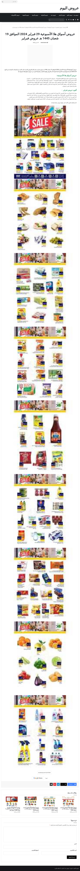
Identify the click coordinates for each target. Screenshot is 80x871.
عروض (59, 102)
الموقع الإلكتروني (35, 850)
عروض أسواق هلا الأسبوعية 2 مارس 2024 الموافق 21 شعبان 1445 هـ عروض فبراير (31, 809)
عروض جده (53, 15)
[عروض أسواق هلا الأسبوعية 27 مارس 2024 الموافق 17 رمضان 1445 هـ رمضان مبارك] (68, 801)
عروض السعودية (58, 27)
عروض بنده (76, 15)
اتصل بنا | (62, 868)
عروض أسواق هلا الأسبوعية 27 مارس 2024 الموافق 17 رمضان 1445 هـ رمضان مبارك (68, 809)
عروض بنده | (67, 868)
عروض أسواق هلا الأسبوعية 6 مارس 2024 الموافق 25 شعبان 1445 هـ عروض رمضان (50, 809)
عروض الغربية (35, 15)
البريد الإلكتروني (73, 850)
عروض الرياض (62, 15)
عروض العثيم (69, 15)
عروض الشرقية (44, 15)
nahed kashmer (44, 42)
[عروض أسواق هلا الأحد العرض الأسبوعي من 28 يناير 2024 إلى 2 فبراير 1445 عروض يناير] (11, 801)
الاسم (75, 843)
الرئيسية (65, 27)
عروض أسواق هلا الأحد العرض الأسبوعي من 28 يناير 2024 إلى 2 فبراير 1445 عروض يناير (12, 809)
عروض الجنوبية (25, 15)
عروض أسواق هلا (51, 27)
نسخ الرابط (32, 772)
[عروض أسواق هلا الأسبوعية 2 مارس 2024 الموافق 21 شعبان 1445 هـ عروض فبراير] (30, 801)
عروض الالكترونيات (15, 15)
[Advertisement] (40, 55)
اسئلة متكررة (57, 868)
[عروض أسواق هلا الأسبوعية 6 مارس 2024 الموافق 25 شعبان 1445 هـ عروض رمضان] (49, 801)
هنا (18, 71)
